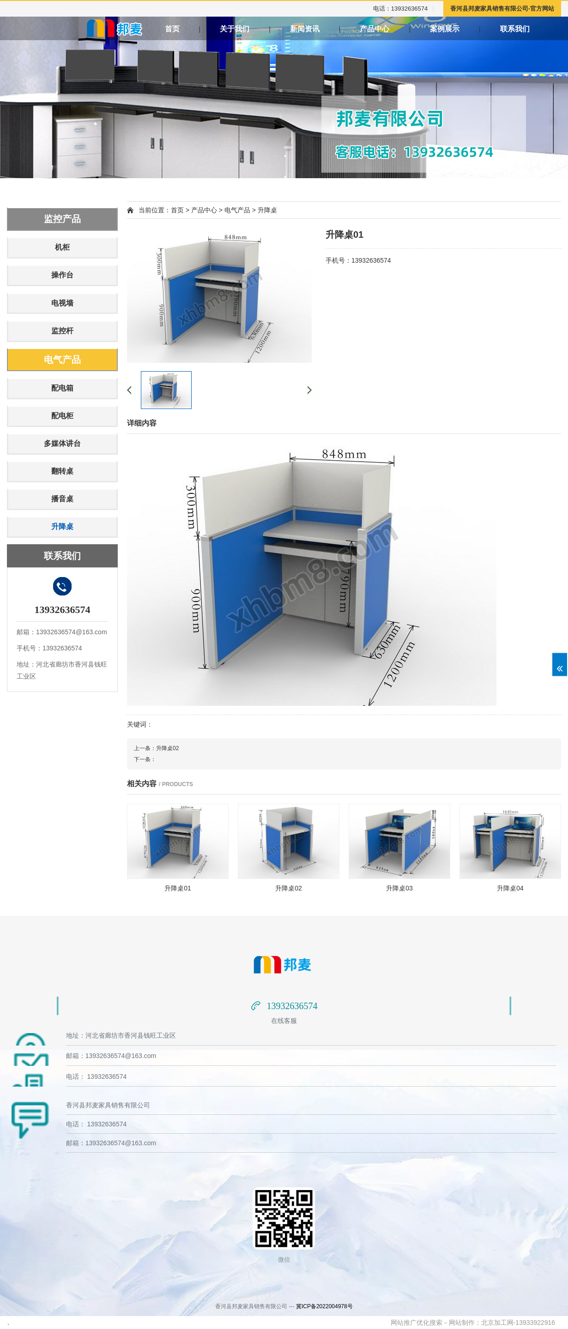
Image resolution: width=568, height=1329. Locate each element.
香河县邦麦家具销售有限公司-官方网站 (502, 8)
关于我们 (234, 29)
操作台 (62, 275)
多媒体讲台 (62, 443)
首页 (172, 29)
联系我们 (533, 29)
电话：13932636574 (400, 8)
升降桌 (62, 526)
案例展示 (452, 29)
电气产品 (62, 360)
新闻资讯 (305, 29)
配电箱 (62, 388)
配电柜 (62, 416)
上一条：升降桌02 (156, 748)
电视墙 (62, 303)
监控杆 (62, 331)
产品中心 (377, 29)
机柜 (62, 247)
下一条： (145, 759)
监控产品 (62, 219)
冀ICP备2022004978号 (324, 1306)
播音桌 (62, 499)
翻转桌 (62, 471)
